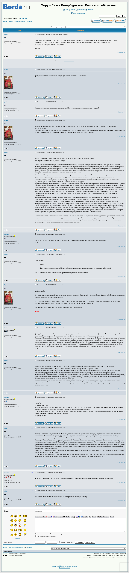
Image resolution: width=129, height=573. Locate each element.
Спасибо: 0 (121, 52)
